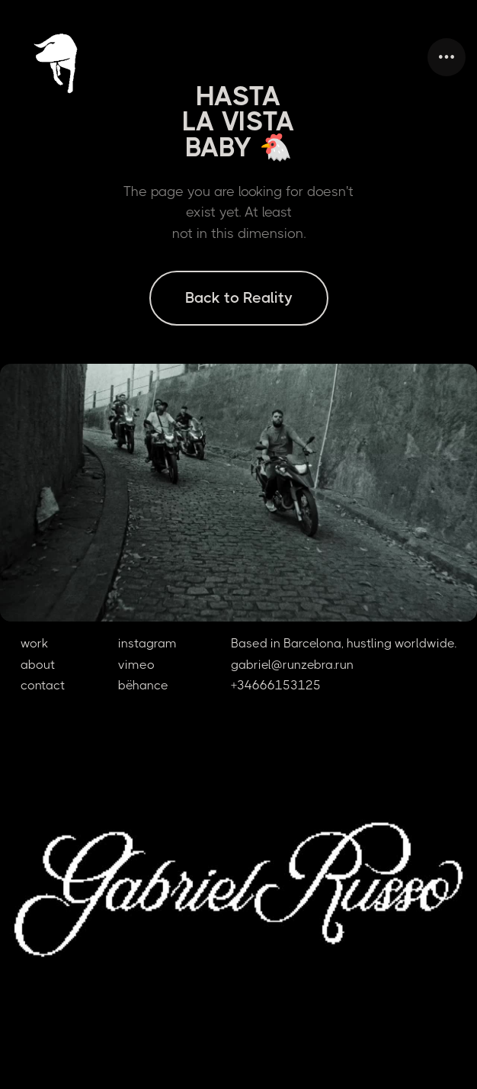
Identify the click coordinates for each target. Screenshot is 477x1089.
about (38, 664)
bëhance (143, 685)
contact (43, 685)
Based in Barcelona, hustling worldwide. (343, 643)
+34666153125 (276, 685)
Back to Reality (239, 298)
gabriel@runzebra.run (292, 664)
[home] (72, 57)
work (34, 643)
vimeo (136, 664)
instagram (147, 643)
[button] (446, 57)
